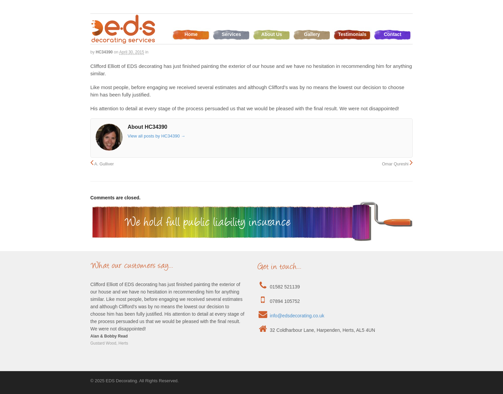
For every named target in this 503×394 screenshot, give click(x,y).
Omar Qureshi (397, 164)
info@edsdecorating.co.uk (297, 315)
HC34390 (104, 52)
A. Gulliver (102, 164)
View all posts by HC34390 (156, 136)
